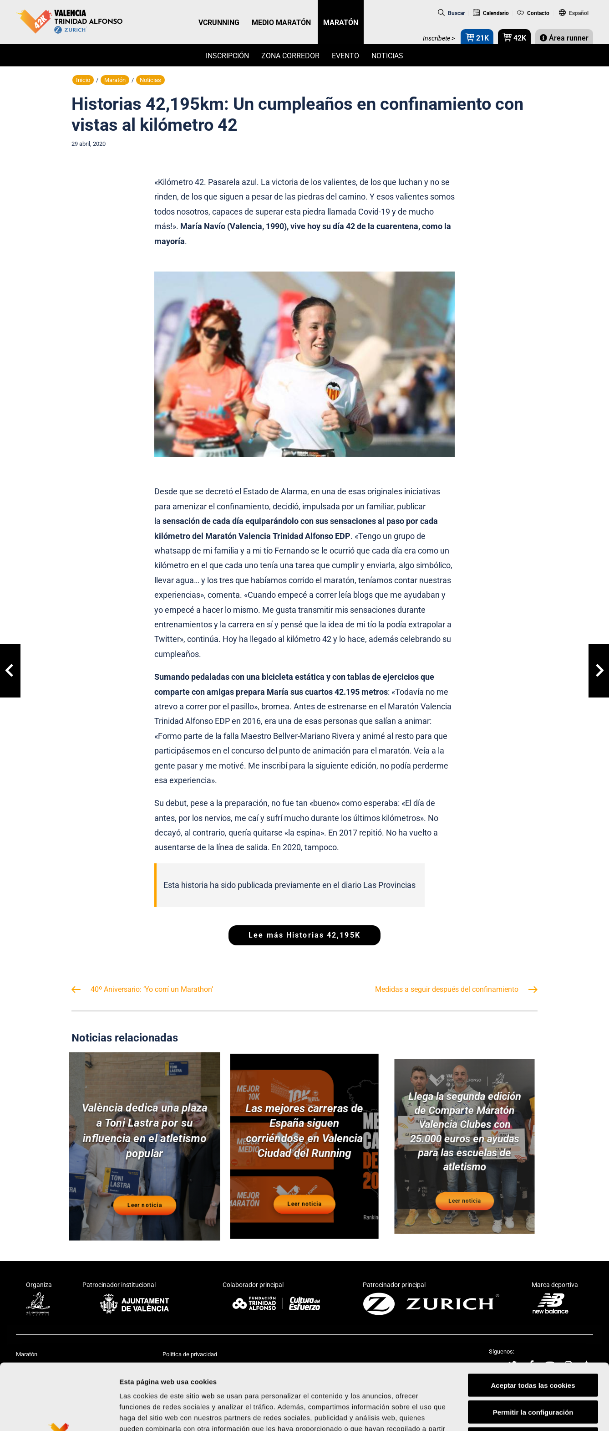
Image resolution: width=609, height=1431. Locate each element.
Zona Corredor (290, 55)
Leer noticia (144, 1197)
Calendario (491, 13)
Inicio (83, 80)
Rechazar (533, 1373)
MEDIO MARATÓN (281, 22)
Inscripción (227, 55)
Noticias (387, 55)
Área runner (564, 38)
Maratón (115, 80)
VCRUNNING (218, 22)
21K (477, 37)
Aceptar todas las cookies (533, 1319)
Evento (345, 55)
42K (514, 37)
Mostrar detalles (489, 1413)
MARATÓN (340, 22)
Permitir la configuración (533, 1346)
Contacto (533, 13)
